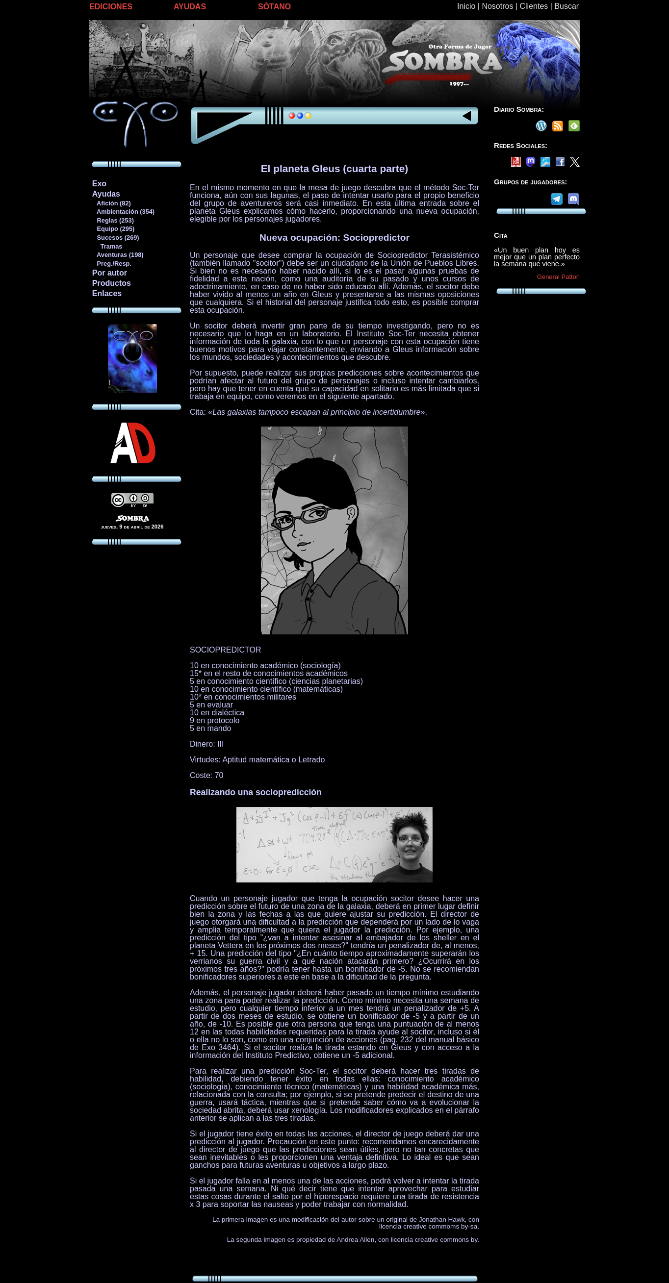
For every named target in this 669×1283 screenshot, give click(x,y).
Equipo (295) (113, 228)
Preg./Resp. (111, 263)
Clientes (533, 6)
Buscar (566, 6)
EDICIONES (110, 6)
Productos (111, 283)
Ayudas (106, 194)
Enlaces (107, 293)
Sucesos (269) (115, 237)
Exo (99, 183)
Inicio (466, 6)
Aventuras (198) (118, 254)
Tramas (107, 246)
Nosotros (497, 6)
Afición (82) (111, 203)
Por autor (109, 273)
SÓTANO (274, 6)
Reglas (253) (113, 220)
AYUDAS (190, 6)
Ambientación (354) (123, 211)
